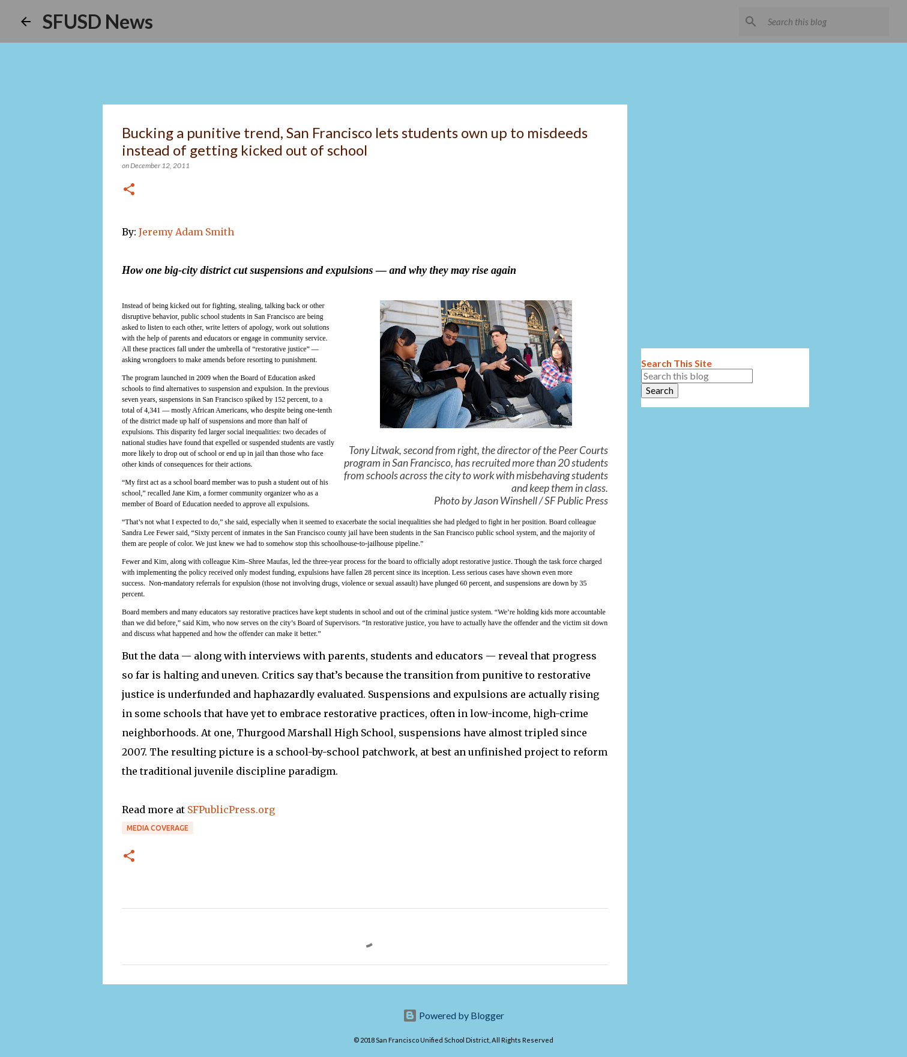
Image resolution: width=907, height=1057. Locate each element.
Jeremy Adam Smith (186, 232)
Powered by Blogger (453, 1015)
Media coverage (157, 828)
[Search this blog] (826, 21)
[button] (129, 190)
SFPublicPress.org (231, 810)
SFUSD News (98, 21)
